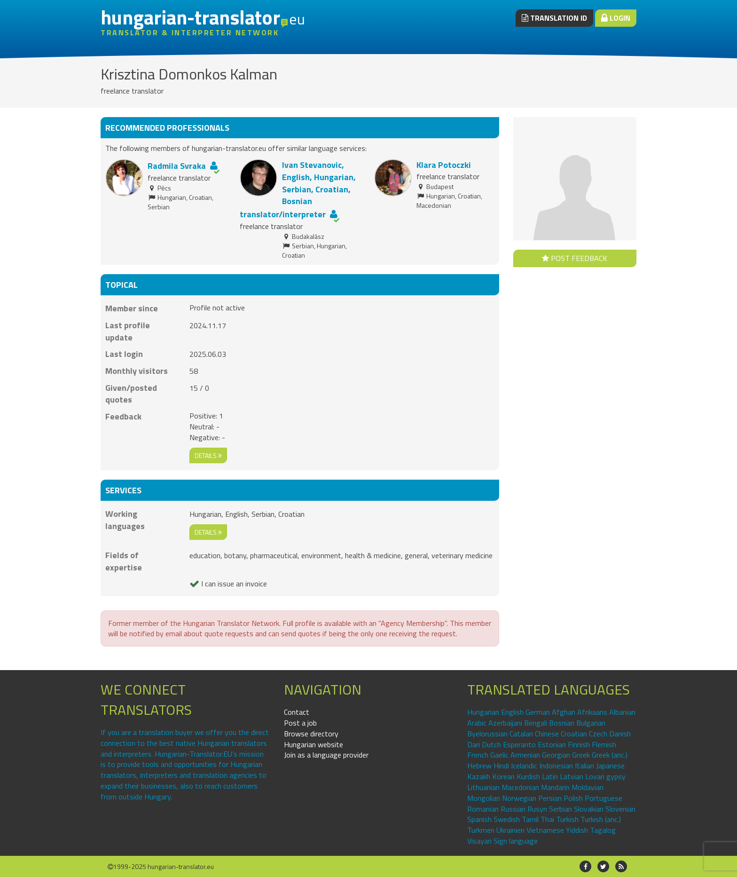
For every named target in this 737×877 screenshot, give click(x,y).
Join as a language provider (326, 754)
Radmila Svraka (177, 165)
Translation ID (554, 18)
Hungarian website (313, 744)
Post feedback (574, 258)
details (208, 455)
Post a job (300, 722)
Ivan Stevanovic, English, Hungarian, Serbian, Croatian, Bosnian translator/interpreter (298, 189)
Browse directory (311, 733)
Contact (296, 712)
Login (615, 18)
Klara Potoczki (443, 164)
